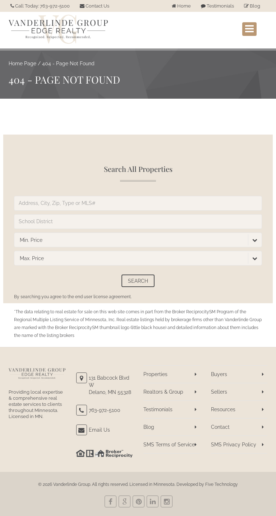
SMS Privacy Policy (233, 444)
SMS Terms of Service (169, 444)
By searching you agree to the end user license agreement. (73, 296)
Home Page (22, 63)
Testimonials (217, 6)
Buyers (219, 374)
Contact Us (94, 6)
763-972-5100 (104, 410)
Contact (220, 427)
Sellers (219, 392)
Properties (155, 374)
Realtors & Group (163, 392)
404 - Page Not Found (68, 63)
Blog (252, 6)
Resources (223, 409)
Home (181, 6)
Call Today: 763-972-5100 (40, 6)
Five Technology (221, 484)
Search (138, 281)
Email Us (99, 430)
